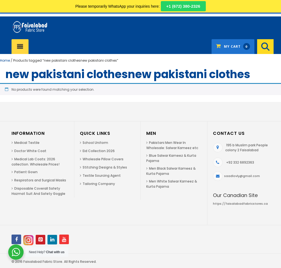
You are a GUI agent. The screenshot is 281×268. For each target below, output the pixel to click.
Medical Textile (27, 142)
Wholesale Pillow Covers (103, 159)
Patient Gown (26, 172)
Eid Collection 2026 (99, 151)
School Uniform (95, 142)
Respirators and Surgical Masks (40, 180)
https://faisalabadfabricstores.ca (240, 203)
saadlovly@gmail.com (242, 176)
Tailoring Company (99, 183)
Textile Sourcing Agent (102, 175)
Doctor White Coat (30, 151)
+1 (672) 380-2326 (183, 6)
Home (5, 60)
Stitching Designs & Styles (105, 167)
